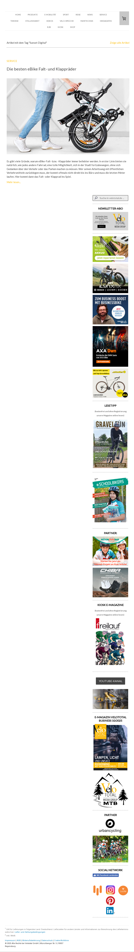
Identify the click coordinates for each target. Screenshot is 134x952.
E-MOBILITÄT (50, 14)
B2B (49, 27)
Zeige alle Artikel (119, 42)
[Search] (110, 198)
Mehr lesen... (14, 182)
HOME (18, 14)
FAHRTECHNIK (87, 21)
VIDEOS (49, 21)
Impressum (10, 940)
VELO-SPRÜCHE (67, 21)
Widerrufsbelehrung (31, 940)
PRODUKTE (33, 14)
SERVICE (103, 14)
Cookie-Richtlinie (61, 940)
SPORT (66, 14)
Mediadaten (106, 21)
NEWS (90, 14)
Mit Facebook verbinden (105, 875)
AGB (19, 940)
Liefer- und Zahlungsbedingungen (30, 932)
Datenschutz (47, 940)
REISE (78, 14)
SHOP (72, 27)
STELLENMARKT (32, 21)
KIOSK (60, 27)
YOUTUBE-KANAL (110, 681)
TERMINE (14, 21)
